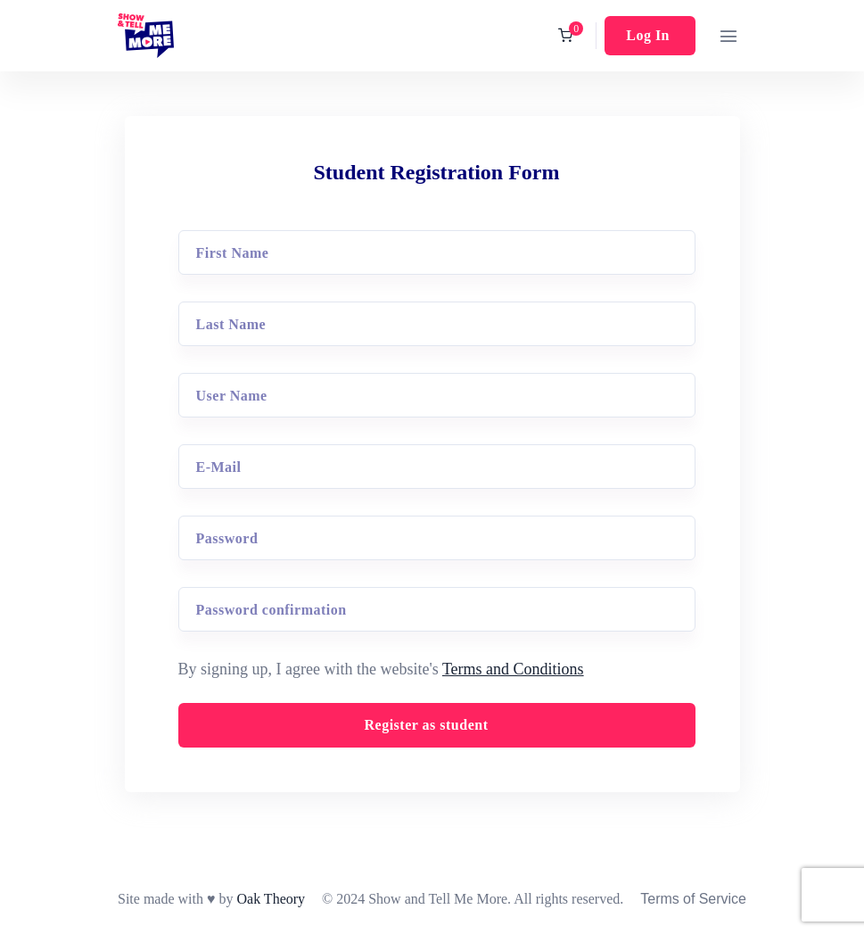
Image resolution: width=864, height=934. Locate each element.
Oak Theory (270, 898)
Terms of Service (693, 898)
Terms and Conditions (513, 669)
